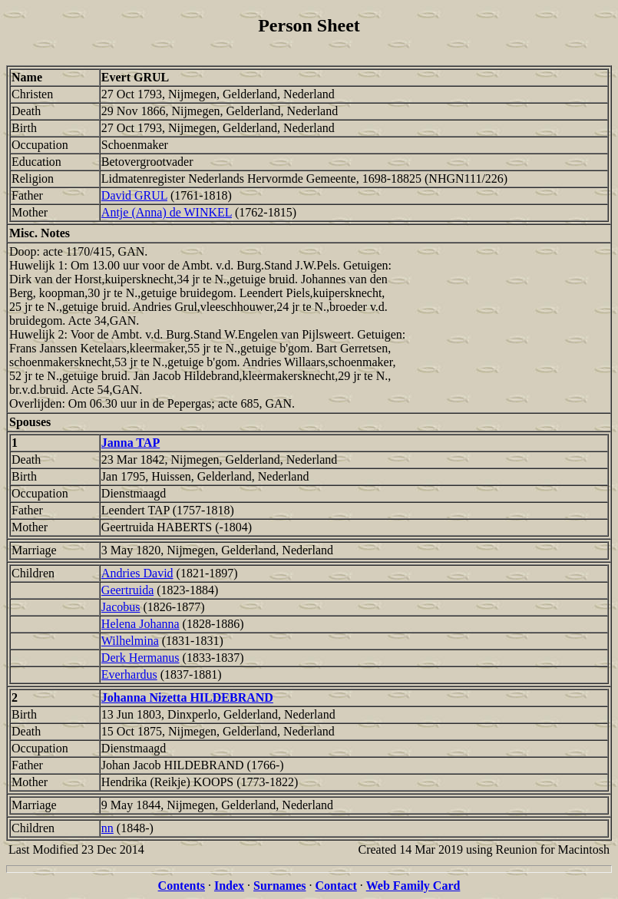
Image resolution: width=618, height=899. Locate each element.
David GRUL (134, 195)
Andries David (137, 573)
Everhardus (129, 674)
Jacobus (120, 606)
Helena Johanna (140, 623)
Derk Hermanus (140, 657)
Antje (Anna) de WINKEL (166, 212)
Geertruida (127, 590)
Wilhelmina (130, 640)
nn (107, 828)
